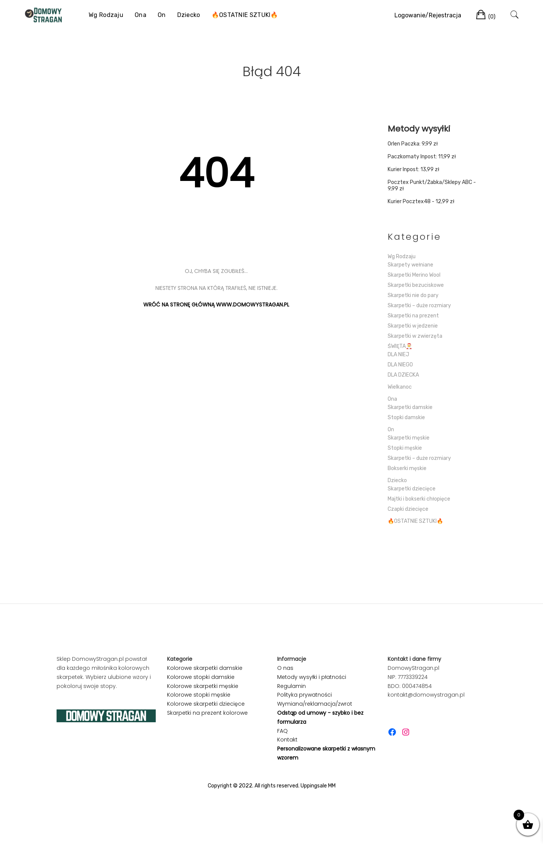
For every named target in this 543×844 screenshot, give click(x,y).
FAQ (282, 731)
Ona (140, 14)
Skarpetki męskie (408, 438)
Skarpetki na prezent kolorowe (207, 713)
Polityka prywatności (304, 694)
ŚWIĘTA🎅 (400, 346)
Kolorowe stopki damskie (201, 677)
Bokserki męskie (407, 468)
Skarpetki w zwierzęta (415, 336)
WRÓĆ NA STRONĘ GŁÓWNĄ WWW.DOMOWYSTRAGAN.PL (216, 304)
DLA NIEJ (398, 354)
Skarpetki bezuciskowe (416, 285)
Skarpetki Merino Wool (414, 275)
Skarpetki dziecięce (412, 489)
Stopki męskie (405, 448)
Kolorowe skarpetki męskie (202, 686)
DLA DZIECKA (403, 375)
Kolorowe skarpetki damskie (204, 668)
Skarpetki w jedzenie (413, 326)
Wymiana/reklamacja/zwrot (314, 704)
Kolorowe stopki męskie (198, 694)
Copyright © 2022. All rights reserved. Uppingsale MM (272, 786)
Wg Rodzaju (106, 14)
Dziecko (188, 14)
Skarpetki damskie (410, 407)
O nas (285, 668)
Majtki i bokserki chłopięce (419, 499)
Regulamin (291, 686)
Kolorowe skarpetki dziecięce (206, 704)
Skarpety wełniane (410, 265)
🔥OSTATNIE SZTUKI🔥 (245, 14)
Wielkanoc (400, 387)
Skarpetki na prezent (413, 315)
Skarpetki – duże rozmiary (419, 305)
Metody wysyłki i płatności (311, 677)
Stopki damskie (406, 417)
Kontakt (287, 739)
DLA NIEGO (400, 364)
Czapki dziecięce (408, 509)
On (162, 14)
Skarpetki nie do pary (413, 295)
